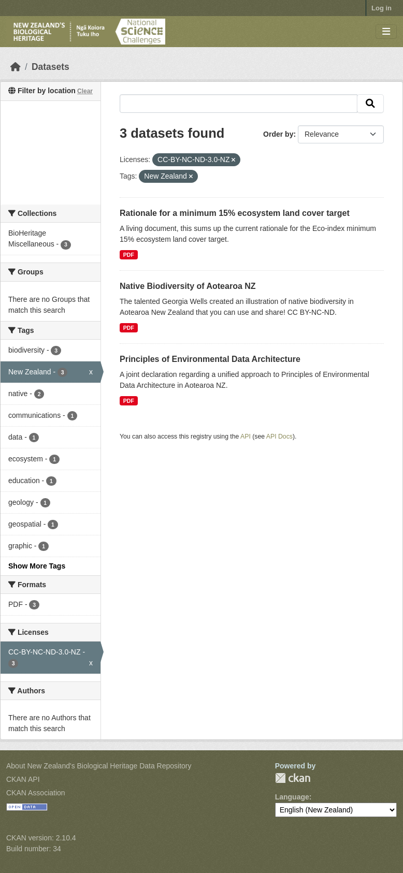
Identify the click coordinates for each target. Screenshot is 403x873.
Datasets (50, 67)
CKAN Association (35, 793)
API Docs (279, 436)
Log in (381, 8)
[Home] (15, 67)
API (245, 436)
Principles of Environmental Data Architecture (210, 359)
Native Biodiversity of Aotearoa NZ (188, 286)
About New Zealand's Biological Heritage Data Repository (99, 766)
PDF (128, 255)
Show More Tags (36, 566)
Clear (85, 91)
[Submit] (370, 103)
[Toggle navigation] (386, 31)
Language (292, 797)
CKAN (292, 778)
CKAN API (23, 779)
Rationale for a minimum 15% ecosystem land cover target (235, 213)
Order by (278, 134)
